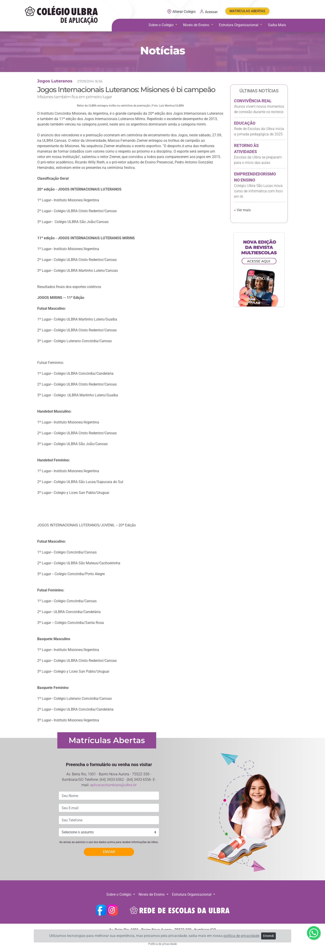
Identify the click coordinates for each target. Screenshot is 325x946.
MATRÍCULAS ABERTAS (247, 11)
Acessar (209, 11)
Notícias (162, 50)
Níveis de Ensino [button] (196, 25)
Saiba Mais (277, 25)
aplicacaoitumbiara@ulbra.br (113, 785)
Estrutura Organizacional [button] (239, 25)
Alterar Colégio (182, 11)
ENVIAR (109, 852)
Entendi (268, 936)
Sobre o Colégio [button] (161, 25)
